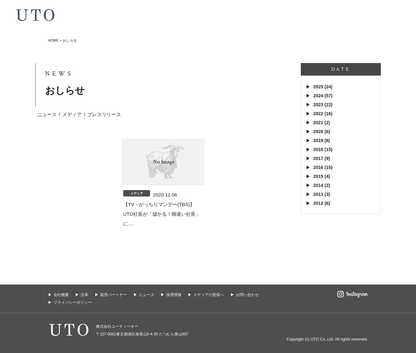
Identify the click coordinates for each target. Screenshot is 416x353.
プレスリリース (104, 114)
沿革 (84, 295)
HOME (53, 40)
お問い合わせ (247, 295)
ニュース (47, 114)
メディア (72, 114)
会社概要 (61, 295)
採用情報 (173, 295)
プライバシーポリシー (72, 302)
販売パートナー (113, 295)
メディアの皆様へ (208, 295)
